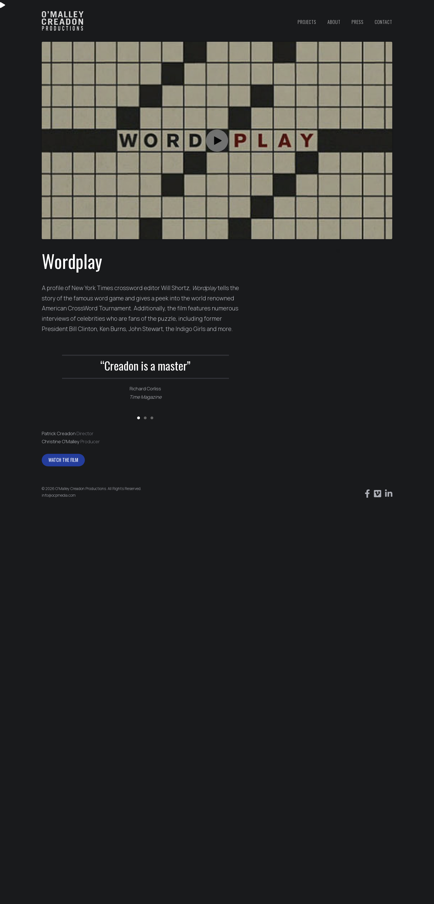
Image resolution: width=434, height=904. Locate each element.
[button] (217, 140)
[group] (145, 376)
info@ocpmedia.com (59, 495)
